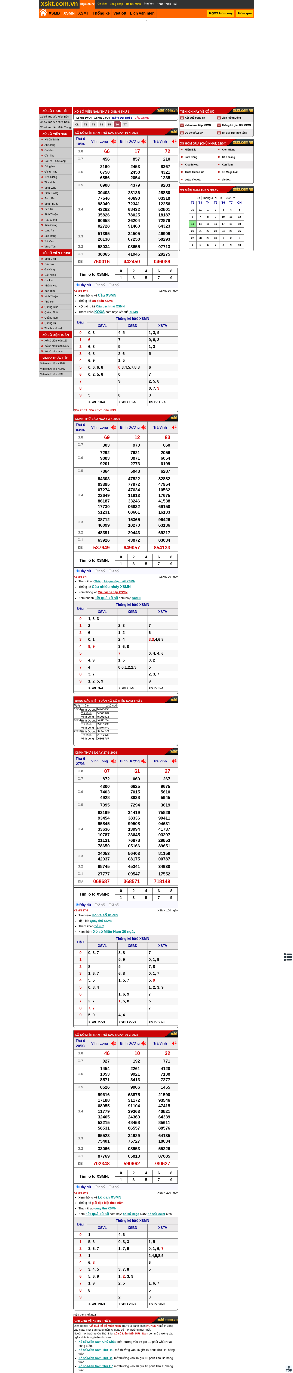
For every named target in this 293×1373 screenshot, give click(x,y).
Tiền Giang (50, 177)
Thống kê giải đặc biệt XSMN (114, 581)
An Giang (49, 144)
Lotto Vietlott (193, 179)
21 (200, 231)
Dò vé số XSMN (105, 915)
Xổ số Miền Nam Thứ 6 (125, 700)
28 (200, 238)
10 (223, 216)
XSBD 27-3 (127, 1022)
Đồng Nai (49, 166)
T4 (101, 124)
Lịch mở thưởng (231, 117)
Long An (49, 230)
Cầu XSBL (110, 410)
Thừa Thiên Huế (194, 172)
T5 (109, 124)
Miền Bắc (190, 149)
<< (198, 198)
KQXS (99, 312)
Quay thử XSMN (101, 921)
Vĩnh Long (50, 187)
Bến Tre (48, 209)
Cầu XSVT (95, 410)
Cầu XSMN (107, 295)
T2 (85, 124)
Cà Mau (48, 150)
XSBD (132, 326)
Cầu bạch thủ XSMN (110, 306)
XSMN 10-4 (81, 290)
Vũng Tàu (50, 246)
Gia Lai (48, 280)
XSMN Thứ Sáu (86, 418)
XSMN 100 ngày (167, 910)
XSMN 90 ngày (168, 576)
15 (207, 223)
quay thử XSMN (105, 1208)
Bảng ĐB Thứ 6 (122, 117)
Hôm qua (245, 13)
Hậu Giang (50, 219)
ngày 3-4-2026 (109, 418)
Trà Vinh (49, 241)
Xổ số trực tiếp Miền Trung (55, 127)
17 (223, 223)
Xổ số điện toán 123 (56, 340)
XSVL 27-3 (96, 1022)
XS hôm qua (189, 143)
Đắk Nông (50, 274)
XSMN (69, 13)
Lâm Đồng (191, 157)
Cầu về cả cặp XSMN (113, 592)
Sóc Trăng (50, 235)
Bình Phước (51, 203)
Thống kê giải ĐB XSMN (236, 125)
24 (223, 231)
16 (215, 223)
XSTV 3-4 (156, 688)
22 (207, 231)
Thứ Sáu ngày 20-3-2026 (119, 1034)
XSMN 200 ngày (167, 1192)
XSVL (102, 326)
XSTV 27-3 (157, 1022)
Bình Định (50, 258)
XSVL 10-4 (96, 402)
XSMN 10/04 (84, 117)
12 (239, 216)
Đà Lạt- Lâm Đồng (55, 161)
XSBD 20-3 (127, 1304)
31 (200, 209)
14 (200, 223)
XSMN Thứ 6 (84, 752)
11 (230, 216)
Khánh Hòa (50, 285)
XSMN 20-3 (81, 1192)
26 (239, 231)
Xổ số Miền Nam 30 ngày (114, 932)
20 (192, 231)
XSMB (54, 13)
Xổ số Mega (131, 1214)
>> (221, 198)
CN (77, 124)
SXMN (136, 598)
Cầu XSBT (80, 410)
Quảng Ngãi (51, 312)
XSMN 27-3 (81, 910)
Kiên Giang (50, 225)
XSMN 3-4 (80, 576)
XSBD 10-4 (127, 402)
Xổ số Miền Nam (87, 1034)
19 (239, 223)
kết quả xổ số (106, 598)
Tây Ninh (49, 182)
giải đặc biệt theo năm (107, 1203)
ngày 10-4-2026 (126, 132)
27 (192, 238)
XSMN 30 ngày (168, 290)
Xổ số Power (156, 1214)
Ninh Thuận (51, 296)
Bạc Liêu (49, 198)
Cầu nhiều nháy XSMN (111, 587)
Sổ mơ (99, 926)
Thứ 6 (80, 139)
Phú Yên (49, 301)
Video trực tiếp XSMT (52, 374)
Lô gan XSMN (109, 1197)
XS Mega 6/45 (230, 172)
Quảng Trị (50, 323)
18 (230, 223)
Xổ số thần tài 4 (53, 351)
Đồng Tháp (50, 171)
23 (215, 231)
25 (230, 231)
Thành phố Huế (53, 328)
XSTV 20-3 (156, 1304)
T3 (93, 124)
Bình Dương (51, 193)
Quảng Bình (51, 307)
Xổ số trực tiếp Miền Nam (55, 122)
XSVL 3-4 (95, 688)
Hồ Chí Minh (51, 139)
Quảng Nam (51, 317)
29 (207, 238)
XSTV (162, 326)
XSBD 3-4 (126, 688)
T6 (117, 124)
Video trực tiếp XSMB (52, 363)
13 (192, 223)
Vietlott (226, 179)
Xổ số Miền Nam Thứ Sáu (94, 132)
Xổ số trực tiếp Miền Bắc (54, 116)
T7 (125, 124)
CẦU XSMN (142, 117)
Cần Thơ (49, 155)
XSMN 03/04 (102, 117)
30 (192, 209)
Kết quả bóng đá (195, 117)
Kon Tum (49, 290)
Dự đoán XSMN (102, 301)
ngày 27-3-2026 (105, 752)
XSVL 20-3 (96, 1304)
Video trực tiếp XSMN (52, 368)
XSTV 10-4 (157, 402)
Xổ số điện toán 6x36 (56, 345)
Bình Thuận (51, 214)
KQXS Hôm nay (221, 13)
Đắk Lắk (49, 264)
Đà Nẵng (49, 269)
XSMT (83, 13)
